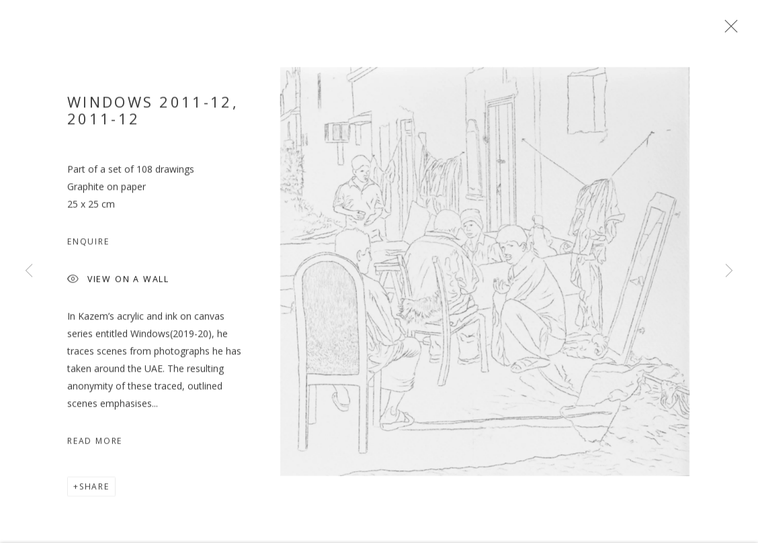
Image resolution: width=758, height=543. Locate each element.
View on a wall (118, 285)
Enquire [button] (88, 246)
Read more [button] (94, 445)
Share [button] (94, 491)
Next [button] (729, 271)
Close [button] (728, 30)
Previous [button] (29, 271)
